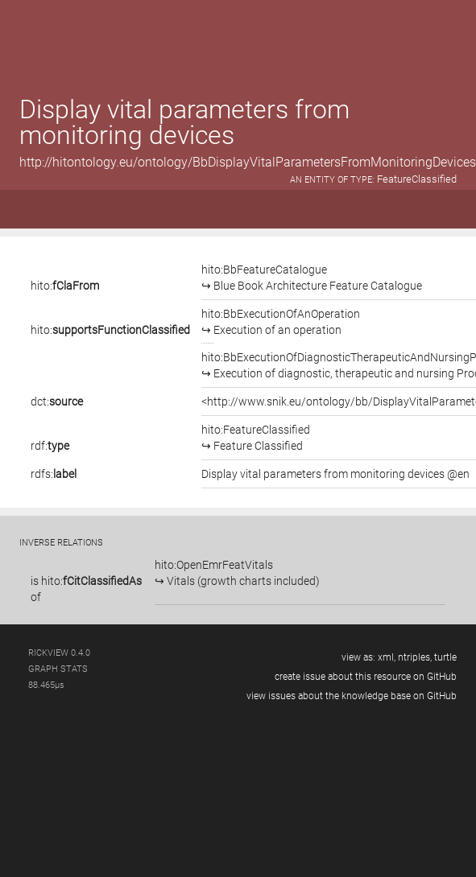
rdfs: (54, 473)
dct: (57, 401)
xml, (386, 657)
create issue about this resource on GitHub (366, 676)
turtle (445, 657)
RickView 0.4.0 (59, 653)
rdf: (50, 445)
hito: (65, 285)
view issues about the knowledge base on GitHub (351, 696)
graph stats (58, 669)
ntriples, (415, 657)
